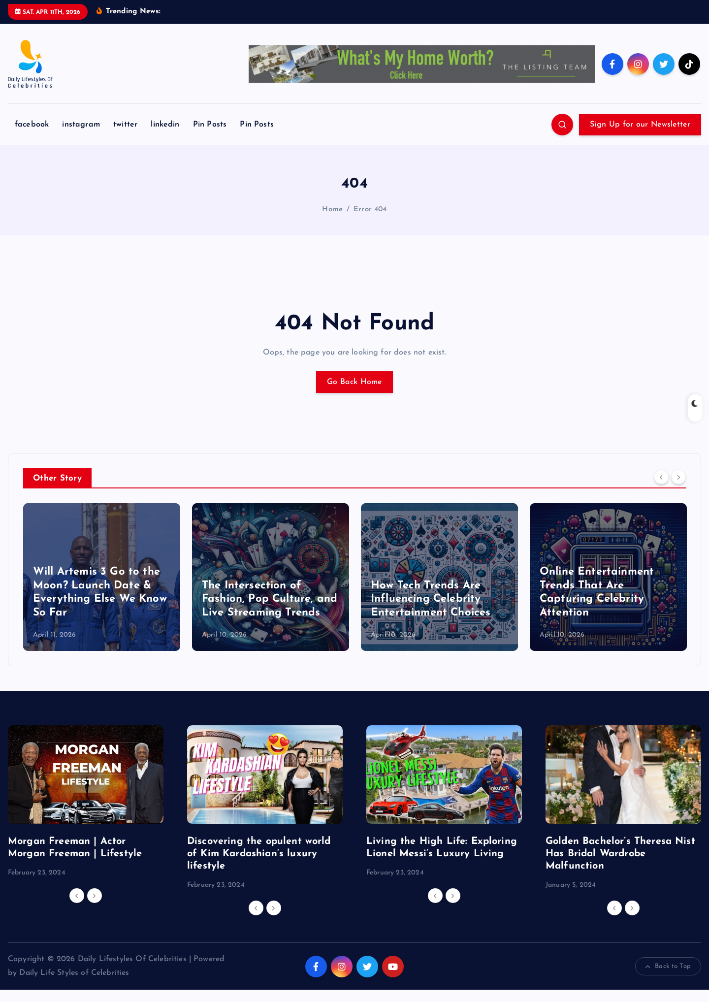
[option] (101, 589)
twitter (125, 137)
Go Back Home (354, 394)
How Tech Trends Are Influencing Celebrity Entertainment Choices (430, 611)
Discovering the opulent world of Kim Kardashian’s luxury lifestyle (259, 866)
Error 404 (370, 222)
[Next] (678, 489)
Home (332, 222)
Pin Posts (209, 137)
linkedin (165, 137)
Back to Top (668, 978)
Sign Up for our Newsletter (640, 137)
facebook (32, 137)
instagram (80, 137)
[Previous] (661, 489)
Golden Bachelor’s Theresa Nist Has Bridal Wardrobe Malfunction (620, 866)
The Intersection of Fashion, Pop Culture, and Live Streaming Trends (269, 611)
